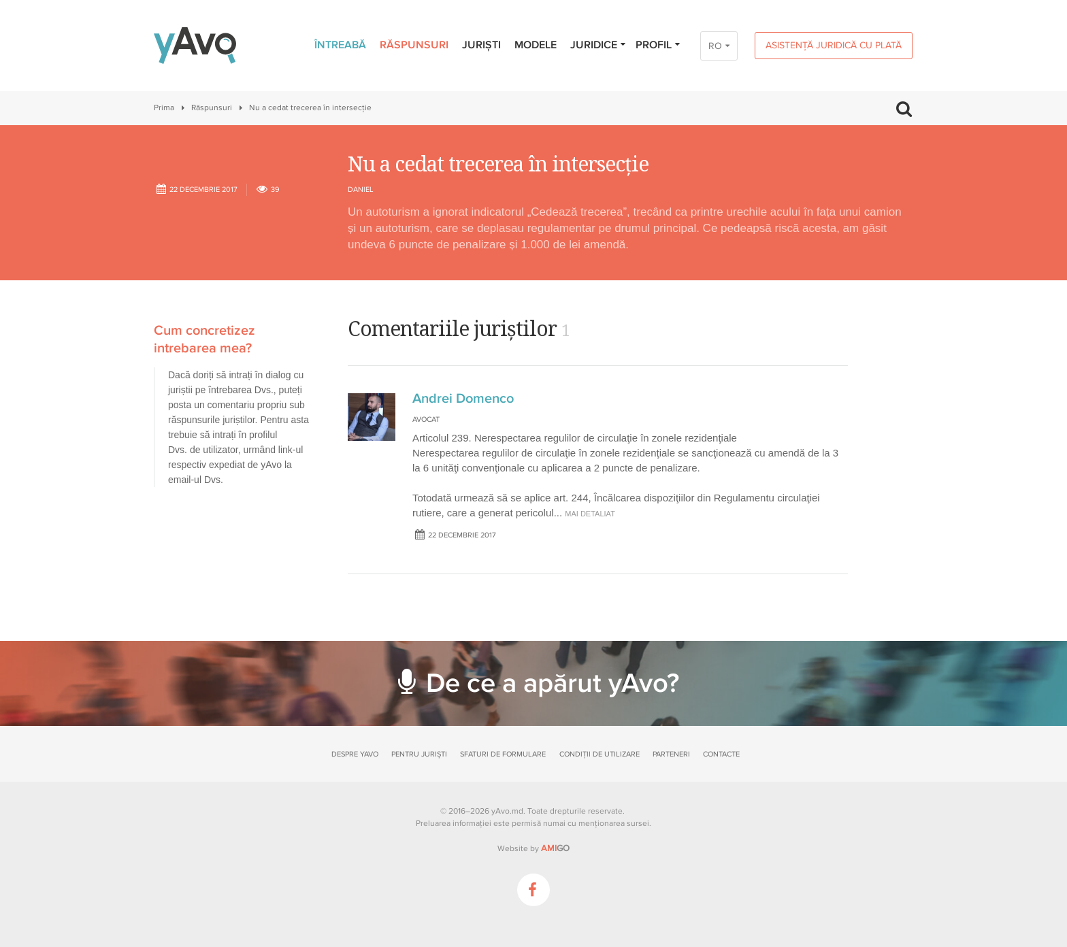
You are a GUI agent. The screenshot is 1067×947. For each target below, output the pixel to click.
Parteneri (671, 754)
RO (715, 46)
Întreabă (340, 45)
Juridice (598, 44)
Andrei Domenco (463, 399)
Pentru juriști (419, 754)
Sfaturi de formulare (503, 754)
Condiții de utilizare (599, 754)
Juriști (481, 45)
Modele (535, 45)
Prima (164, 108)
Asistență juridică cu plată (834, 45)
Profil (658, 44)
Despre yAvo (354, 754)
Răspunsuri (414, 45)
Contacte (721, 754)
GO (555, 848)
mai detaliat (590, 514)
